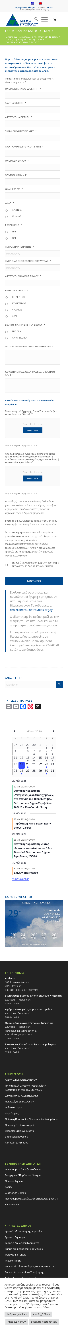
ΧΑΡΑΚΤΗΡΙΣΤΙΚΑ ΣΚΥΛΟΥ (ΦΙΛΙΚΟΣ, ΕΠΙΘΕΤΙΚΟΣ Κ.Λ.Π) (30, 373)
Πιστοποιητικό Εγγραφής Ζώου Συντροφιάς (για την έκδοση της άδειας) (31, 413)
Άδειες (8, 1186)
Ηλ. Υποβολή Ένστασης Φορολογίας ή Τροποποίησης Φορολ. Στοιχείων (25, 1087)
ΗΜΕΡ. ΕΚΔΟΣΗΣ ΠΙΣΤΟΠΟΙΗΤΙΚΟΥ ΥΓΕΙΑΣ (28, 261)
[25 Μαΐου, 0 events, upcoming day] (15, 772)
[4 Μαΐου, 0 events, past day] (15, 752)
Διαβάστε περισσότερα (44, 1321)
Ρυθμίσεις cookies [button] (17, 1314)
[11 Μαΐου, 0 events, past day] (15, 759)
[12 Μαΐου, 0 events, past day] (21, 759)
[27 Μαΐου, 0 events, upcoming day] (28, 772)
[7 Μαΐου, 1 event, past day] (34, 752)
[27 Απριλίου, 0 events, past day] (15, 746)
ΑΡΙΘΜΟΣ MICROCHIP (17, 174)
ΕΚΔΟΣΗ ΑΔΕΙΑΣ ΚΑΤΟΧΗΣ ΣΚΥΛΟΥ (29, 31)
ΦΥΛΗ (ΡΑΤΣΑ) (14, 189)
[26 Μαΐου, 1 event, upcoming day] (21, 772)
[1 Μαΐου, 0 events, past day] (40, 746)
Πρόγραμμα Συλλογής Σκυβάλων (23, 1169)
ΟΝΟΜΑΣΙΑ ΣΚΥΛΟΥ (17, 160)
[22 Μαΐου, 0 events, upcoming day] (40, 765)
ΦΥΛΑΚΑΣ (17, 309)
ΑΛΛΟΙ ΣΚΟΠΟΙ (19, 337)
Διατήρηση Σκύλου (15, 1192)
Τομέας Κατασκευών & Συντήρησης (24, 1272)
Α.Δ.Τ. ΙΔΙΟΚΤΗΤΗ (15, 102)
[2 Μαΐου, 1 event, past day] (46, 746)
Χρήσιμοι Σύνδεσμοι (16, 1142)
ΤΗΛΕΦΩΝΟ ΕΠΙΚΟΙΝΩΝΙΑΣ (20, 131)
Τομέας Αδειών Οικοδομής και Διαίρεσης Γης (29, 1266)
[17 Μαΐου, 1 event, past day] (53, 759)
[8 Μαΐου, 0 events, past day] (40, 752)
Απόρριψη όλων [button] (17, 1321)
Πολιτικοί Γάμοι (13, 1107)
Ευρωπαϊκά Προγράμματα (19, 1130)
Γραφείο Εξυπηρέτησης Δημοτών (23, 1231)
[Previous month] (14, 731)
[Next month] (53, 731)
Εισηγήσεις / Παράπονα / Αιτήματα (24, 1175)
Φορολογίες (11, 1113)
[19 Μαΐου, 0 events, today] (21, 765)
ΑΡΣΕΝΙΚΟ (17, 209)
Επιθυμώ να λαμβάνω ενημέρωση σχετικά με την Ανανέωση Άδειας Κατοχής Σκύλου (35, 564)
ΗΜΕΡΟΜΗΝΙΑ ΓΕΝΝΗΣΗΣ (19, 246)
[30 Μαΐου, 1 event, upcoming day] (46, 772)
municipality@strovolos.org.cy (34, 9)
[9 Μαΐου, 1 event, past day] (46, 752)
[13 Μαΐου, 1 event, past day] (28, 759)
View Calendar (20, 878)
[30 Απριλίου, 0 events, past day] (34, 746)
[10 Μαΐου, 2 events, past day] (53, 752)
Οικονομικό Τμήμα (15, 1254)
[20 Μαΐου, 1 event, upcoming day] (28, 765)
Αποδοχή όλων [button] (41, 1314)
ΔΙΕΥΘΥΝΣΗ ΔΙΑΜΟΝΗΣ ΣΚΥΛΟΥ (23, 276)
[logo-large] (28, 19)
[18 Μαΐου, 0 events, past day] (15, 765)
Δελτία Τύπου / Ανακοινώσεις (21, 1095)
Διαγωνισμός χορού (26, 872)
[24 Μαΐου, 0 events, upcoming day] (53, 765)
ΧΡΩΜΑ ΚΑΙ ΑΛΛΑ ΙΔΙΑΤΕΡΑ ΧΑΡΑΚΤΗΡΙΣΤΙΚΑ (29, 346)
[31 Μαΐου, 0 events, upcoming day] (53, 772)
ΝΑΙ (14, 231)
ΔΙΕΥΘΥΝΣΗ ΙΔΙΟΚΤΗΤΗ (18, 117)
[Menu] (43, 19)
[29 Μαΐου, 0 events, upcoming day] (40, 772)
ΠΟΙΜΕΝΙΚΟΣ (18, 297)
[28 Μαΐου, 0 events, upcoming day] (34, 772)
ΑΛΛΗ (15, 316)
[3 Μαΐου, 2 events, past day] (53, 746)
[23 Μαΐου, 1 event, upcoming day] (46, 765)
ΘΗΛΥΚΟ (16, 216)
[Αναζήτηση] (34, 19)
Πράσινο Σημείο (14, 1181)
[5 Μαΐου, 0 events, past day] (21, 752)
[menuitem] (34, 19)
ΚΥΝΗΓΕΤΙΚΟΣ (19, 303)
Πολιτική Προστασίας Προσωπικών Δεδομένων (31, 1119)
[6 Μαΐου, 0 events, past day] (28, 752)
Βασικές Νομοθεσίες (16, 1136)
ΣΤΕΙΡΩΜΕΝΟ (13, 225)
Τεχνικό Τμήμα (13, 1260)
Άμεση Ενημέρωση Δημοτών (21, 1079)
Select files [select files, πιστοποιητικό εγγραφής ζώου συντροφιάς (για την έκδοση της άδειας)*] (32, 430)
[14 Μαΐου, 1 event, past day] (34, 759)
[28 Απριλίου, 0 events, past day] (21, 746)
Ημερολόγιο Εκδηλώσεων (19, 1101)
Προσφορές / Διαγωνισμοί (19, 1125)
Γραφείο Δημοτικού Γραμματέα (22, 1243)
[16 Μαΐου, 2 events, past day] (46, 759)
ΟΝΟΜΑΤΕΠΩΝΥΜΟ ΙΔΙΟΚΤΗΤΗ (23, 88)
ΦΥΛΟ (9, 203)
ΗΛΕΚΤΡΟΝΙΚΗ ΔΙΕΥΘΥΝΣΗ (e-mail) (24, 146)
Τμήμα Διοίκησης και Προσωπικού (24, 1248)
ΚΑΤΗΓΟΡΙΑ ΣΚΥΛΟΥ (16, 290)
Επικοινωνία (12, 1204)
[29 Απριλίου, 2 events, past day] (28, 746)
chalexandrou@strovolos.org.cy (31, 610)
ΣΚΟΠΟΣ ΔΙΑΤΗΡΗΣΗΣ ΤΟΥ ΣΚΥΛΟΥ (25, 324)
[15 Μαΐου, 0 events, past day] (40, 759)
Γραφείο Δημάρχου (15, 1237)
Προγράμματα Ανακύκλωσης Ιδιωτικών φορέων (31, 1198)
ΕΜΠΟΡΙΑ (17, 331)
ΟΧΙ (14, 237)
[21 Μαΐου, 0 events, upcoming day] (34, 765)
